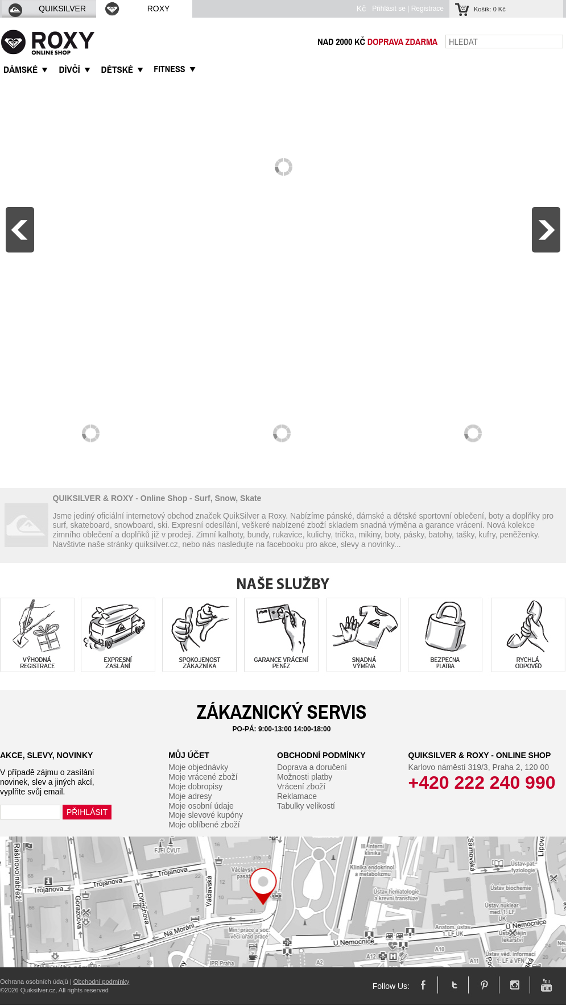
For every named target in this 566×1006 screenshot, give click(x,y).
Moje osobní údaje (200, 805)
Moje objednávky (198, 767)
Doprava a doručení (312, 767)
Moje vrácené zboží (202, 776)
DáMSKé (20, 69)
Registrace (427, 9)
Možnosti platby (304, 776)
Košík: (490, 9)
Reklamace (297, 796)
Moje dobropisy (195, 786)
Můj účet (188, 755)
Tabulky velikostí (306, 805)
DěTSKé (117, 69)
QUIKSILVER (46, 9)
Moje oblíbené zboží (203, 824)
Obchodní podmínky (321, 755)
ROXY (137, 9)
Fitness (169, 69)
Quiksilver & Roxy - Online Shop (479, 755)
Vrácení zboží (301, 786)
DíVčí (69, 69)
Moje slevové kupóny (205, 814)
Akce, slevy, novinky (46, 755)
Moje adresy (190, 796)
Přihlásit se (389, 9)
